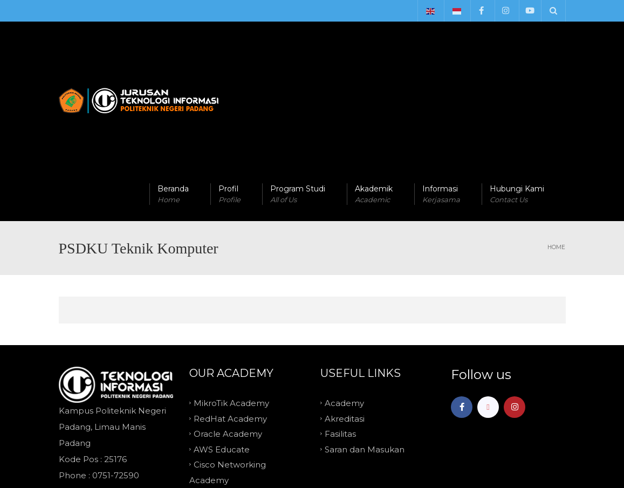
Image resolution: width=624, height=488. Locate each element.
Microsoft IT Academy (238, 387)
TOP (312, 428)
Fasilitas (340, 326)
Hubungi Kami (517, 86)
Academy (344, 295)
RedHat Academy (230, 310)
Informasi (441, 86)
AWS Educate (222, 341)
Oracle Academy (228, 326)
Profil (229, 86)
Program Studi (297, 86)
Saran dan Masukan (364, 341)
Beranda (173, 86)
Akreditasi (345, 310)
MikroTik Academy (231, 295)
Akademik (374, 86)
